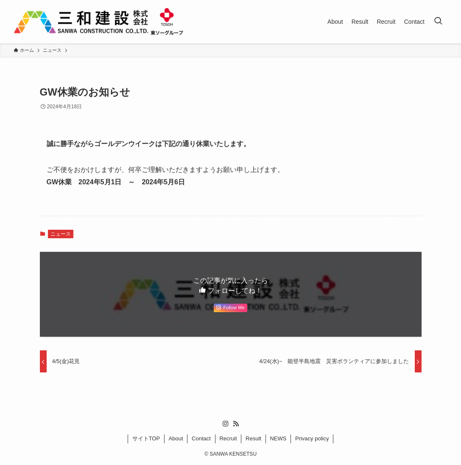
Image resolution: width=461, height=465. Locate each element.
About (176, 438)
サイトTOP (146, 438)
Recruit (228, 438)
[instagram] (225, 424)
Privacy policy (312, 438)
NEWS (278, 438)
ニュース (60, 234)
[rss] (236, 424)
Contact (201, 438)
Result (253, 438)
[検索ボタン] (438, 21)
